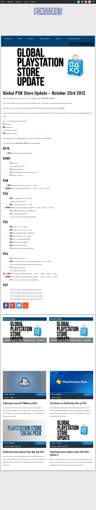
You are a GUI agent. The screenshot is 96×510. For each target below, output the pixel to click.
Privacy (19, 1)
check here (36, 143)
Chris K (11, 98)
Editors (6, 394)
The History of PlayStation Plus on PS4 (68, 403)
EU (37, 108)
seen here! (21, 138)
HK (63, 108)
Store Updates (18, 446)
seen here (48, 138)
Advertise (10, 1)
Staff (2, 1)
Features (12, 397)
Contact (33, 1)
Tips (26, 1)
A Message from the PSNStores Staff (20, 403)
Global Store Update (47, 98)
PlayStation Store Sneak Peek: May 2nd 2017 (23, 451)
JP (60, 108)
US (35, 108)
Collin (53, 394)
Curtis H (53, 443)
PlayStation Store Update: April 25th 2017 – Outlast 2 (70, 453)
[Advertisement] (48, 25)
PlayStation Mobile (22, 143)
